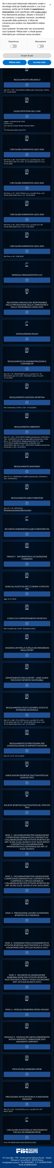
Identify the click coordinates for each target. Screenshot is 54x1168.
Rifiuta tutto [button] (14, 62)
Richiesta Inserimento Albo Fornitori (17, 510)
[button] (50, 4)
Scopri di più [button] (27, 55)
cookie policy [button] (40, 12)
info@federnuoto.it (10, 1162)
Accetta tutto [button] (39, 62)
